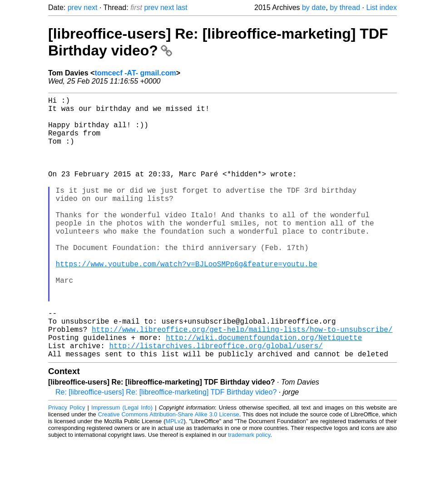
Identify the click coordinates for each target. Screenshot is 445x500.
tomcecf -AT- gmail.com (135, 73)
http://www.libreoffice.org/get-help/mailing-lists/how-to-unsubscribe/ (242, 382)
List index (381, 7)
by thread (345, 7)
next (90, 7)
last (182, 7)
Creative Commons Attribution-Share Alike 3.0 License (168, 472)
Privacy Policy (66, 465)
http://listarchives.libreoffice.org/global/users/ (215, 402)
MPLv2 (175, 479)
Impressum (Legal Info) (122, 465)
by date (314, 7)
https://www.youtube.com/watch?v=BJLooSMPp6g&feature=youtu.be (186, 302)
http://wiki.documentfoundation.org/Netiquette (264, 392)
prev (75, 7)
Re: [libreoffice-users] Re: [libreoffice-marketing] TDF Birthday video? (166, 450)
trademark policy (249, 493)
